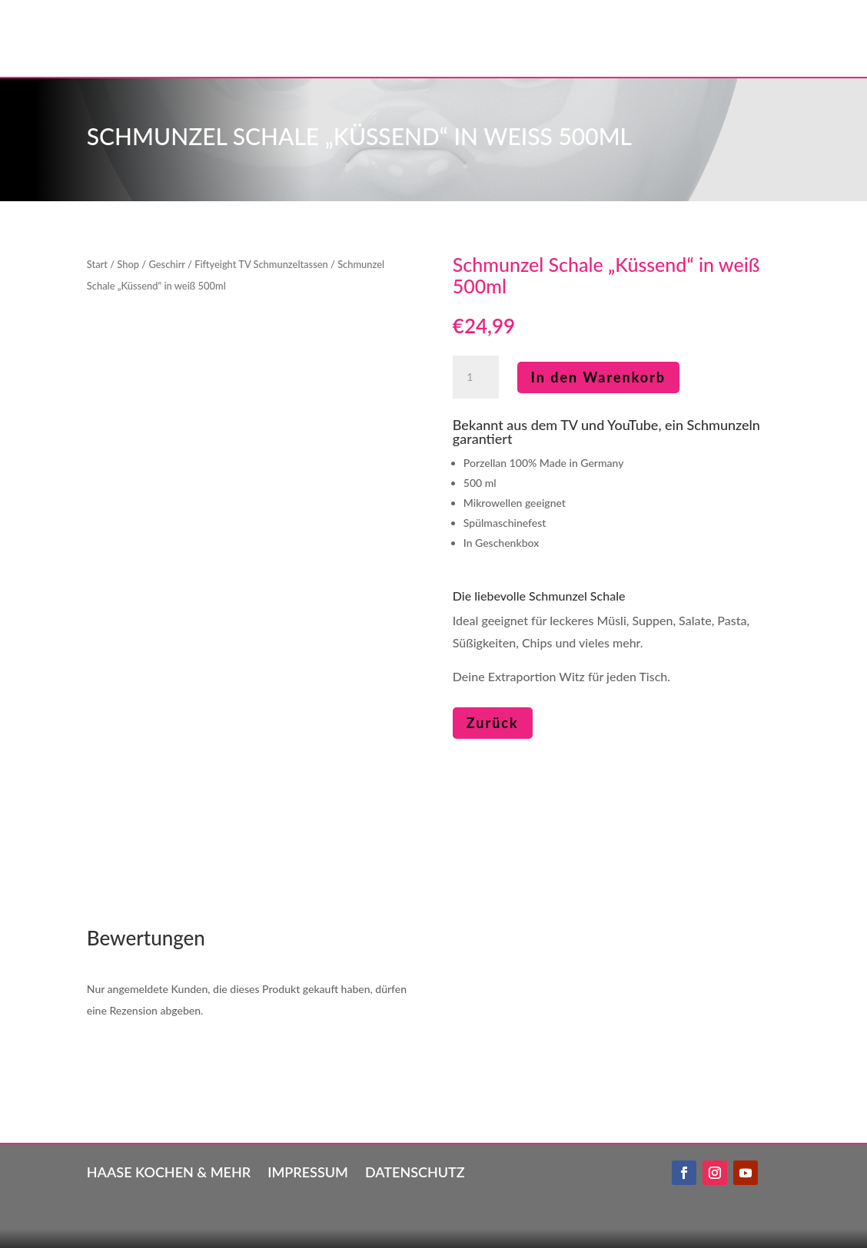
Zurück (493, 722)
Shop (128, 264)
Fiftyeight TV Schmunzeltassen (261, 264)
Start (97, 264)
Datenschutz (415, 1170)
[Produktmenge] (476, 377)
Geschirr (166, 264)
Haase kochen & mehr (169, 1170)
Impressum (307, 1170)
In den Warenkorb (598, 377)
